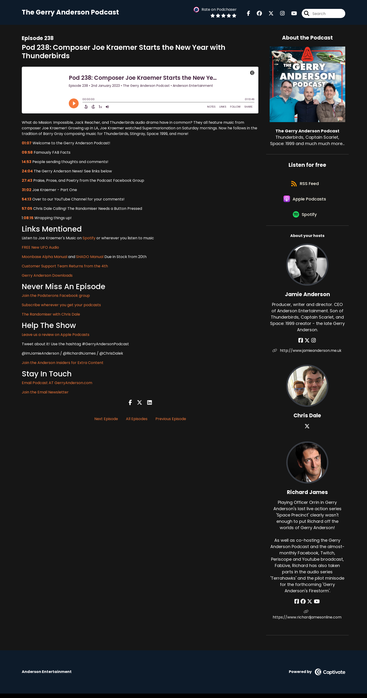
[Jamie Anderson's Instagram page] (313, 345)
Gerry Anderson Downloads (47, 276)
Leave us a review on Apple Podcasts (55, 335)
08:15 (28, 218)
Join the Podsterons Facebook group (56, 296)
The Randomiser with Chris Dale (51, 315)
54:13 (26, 199)
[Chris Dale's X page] (307, 430)
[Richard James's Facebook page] (298, 606)
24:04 (27, 171)
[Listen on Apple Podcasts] (305, 202)
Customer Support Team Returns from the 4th (65, 266)
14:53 (26, 162)
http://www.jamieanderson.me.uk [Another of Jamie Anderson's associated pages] (307, 355)
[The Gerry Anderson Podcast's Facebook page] (248, 14)
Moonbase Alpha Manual (44, 257)
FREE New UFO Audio (40, 248)
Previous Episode (170, 419)
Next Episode (106, 419)
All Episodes (136, 419)
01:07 (27, 143)
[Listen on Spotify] (305, 218)
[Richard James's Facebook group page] (303, 606)
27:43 (27, 181)
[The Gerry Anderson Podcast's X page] (268, 14)
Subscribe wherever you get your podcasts (61, 305)
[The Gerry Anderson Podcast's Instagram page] (280, 14)
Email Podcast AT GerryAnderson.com (57, 383)
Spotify (89, 238)
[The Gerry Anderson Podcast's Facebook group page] (256, 14)
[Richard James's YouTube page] (316, 606)
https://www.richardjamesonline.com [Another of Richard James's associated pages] (307, 619)
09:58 (27, 153)
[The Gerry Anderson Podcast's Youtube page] (291, 14)
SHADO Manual (89, 257)
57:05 (27, 209)
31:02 (26, 190)
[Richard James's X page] (309, 606)
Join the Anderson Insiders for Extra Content (62, 363)
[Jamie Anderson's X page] (307, 345)
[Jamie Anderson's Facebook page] (301, 345)
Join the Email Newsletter (45, 392)
